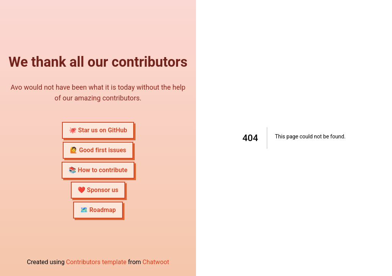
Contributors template (96, 262)
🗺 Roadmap (98, 210)
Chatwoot (155, 262)
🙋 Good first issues (98, 150)
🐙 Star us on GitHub (98, 130)
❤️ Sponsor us (98, 190)
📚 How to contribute (98, 170)
